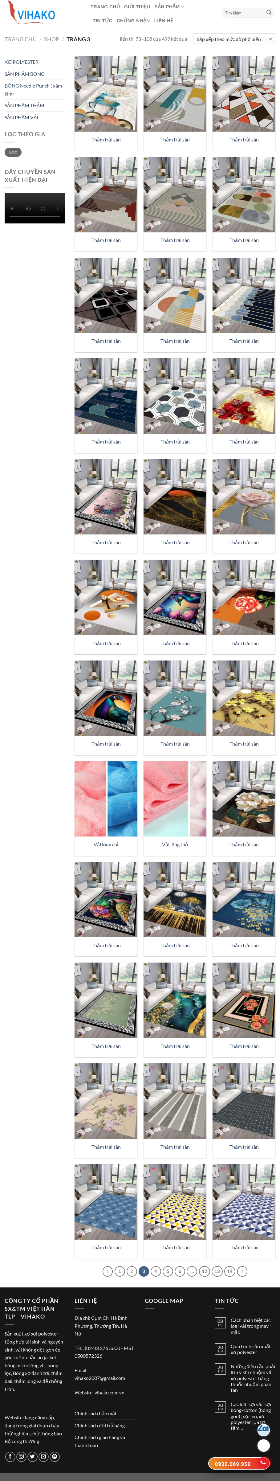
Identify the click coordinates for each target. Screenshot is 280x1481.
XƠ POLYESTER (22, 62)
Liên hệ (163, 20)
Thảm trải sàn (106, 139)
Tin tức (102, 20)
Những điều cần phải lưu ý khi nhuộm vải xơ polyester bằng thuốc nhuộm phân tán (253, 1378)
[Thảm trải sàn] (106, 94)
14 (230, 1271)
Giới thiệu (137, 6)
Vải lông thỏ (175, 844)
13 (217, 1271)
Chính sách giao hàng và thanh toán (100, 1441)
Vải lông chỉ (106, 844)
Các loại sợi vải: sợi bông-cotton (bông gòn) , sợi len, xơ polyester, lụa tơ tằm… (251, 1416)
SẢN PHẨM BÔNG (25, 74)
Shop (51, 39)
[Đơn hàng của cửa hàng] (234, 39)
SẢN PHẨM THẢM (24, 105)
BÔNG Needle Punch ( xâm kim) (33, 89)
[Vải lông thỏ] (175, 799)
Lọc (13, 152)
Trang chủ (105, 6)
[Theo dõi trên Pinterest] (55, 1457)
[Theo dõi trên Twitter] (32, 1457)
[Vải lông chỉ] (106, 799)
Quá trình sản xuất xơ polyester (251, 1349)
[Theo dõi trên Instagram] (21, 1457)
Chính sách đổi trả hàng (100, 1425)
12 (204, 1271)
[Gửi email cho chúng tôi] (44, 1457)
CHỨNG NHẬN (133, 20)
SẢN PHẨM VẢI (21, 117)
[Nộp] (269, 13)
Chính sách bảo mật (96, 1413)
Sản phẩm (169, 7)
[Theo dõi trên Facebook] (10, 1457)
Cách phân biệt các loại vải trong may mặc (250, 1326)
